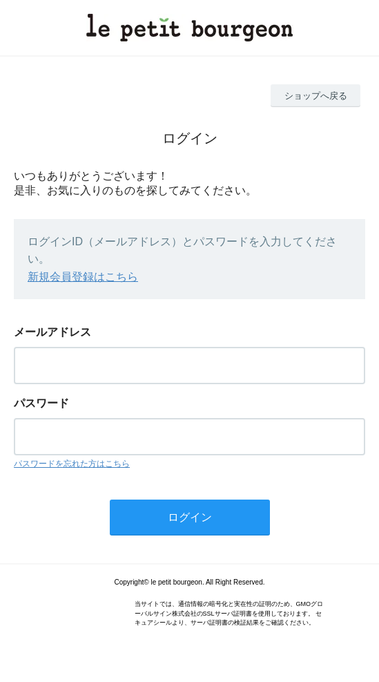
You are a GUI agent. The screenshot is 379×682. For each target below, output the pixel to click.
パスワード (41, 403)
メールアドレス (52, 332)
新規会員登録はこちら (83, 277)
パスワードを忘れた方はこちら (72, 463)
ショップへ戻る (315, 96)
